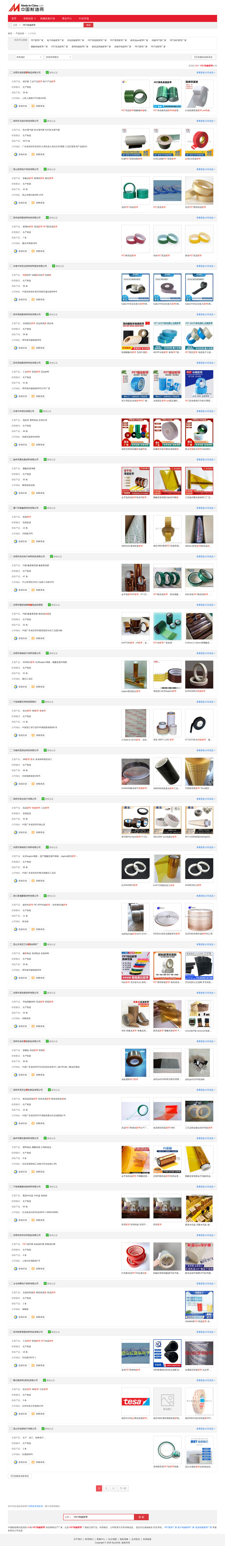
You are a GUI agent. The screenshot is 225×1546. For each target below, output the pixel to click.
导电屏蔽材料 (29, 1001)
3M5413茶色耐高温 (199, 546)
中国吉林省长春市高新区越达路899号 (39, 291)
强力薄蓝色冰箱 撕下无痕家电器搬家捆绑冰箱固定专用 (135, 400)
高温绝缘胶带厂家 (75, 40)
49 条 (25, 431)
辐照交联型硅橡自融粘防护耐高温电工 (135, 449)
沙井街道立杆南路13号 (32, 1406)
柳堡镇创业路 (28, 485)
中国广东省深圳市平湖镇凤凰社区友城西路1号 (44, 1115)
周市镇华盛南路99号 (31, 340)
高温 (38, 226)
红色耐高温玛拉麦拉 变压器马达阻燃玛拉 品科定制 (135, 1273)
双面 (36, 371)
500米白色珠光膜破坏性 (166, 933)
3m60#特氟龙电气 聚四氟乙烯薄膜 (135, 788)
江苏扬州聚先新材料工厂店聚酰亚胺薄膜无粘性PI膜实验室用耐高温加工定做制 (199, 497)
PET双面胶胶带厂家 (97, 40)
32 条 (25, 624)
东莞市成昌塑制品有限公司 (27, 72)
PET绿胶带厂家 (158, 46)
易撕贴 (26, 1050)
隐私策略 (124, 1539)
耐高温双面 (30, 1098)
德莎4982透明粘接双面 (167, 545)
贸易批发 (27, 522)
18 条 (25, 1352)
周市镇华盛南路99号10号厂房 (36, 388)
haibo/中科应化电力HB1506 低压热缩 (199, 304)
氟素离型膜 (43, 565)
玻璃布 (39, 178)
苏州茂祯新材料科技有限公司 (27, 314)
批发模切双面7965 (164, 1127)
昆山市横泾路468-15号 (32, 195)
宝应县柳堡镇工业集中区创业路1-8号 (39, 1163)
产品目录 (20, 33)
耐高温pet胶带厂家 (139, 40)
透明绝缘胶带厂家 (80, 46)
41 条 (25, 382)
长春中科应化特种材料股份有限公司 (30, 266)
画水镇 (25, 921)
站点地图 (112, 1539)
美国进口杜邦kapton (164, 691)
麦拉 (49, 178)
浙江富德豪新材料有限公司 (25, 895)
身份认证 (52, 72)
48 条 (25, 770)
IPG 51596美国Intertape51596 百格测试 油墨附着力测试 (199, 836)
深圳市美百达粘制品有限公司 (28, 1090)
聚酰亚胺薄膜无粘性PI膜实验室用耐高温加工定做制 (167, 497)
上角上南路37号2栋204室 (34, 98)
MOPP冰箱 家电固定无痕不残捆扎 (167, 352)
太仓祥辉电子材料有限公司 (25, 1283)
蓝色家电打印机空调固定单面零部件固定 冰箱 (199, 400)
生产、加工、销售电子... (34, 1437)
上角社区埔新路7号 (31, 1260)
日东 (44, 1389)
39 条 (25, 334)
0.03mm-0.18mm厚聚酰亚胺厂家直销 (199, 642)
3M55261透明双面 (132, 546)
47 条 (25, 576)
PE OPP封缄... (43, 904)
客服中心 (101, 1539)
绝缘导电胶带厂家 (122, 46)
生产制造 (27, 87)
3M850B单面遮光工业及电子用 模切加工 (167, 788)
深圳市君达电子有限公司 (24, 799)
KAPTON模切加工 (164, 885)
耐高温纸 (44, 613)
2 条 (25, 1448)
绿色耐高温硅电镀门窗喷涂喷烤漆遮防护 (167, 1466)
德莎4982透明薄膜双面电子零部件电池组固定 (167, 1418)
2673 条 (26, 141)
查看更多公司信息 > (206, 72)
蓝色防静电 (130, 1369)
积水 (27, 710)
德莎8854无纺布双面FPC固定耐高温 (199, 1418)
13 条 (25, 528)
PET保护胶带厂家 (178, 40)
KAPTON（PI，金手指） (135, 642)
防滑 (157, 1224)
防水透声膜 (39, 129)
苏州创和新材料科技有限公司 (27, 217)
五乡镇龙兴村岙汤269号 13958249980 (40, 1212)
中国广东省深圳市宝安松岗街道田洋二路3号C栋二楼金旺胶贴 (51, 1067)
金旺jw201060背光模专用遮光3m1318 (167, 1079)
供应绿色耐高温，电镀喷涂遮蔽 (199, 594)
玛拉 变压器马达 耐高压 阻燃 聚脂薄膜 (135, 982)
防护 (27, 275)
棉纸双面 (41, 1292)
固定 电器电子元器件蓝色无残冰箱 (199, 352)
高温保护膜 (39, 1244)
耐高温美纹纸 (58, 1098)
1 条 (25, 1303)
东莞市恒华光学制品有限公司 (27, 1235)
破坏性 (28, 904)
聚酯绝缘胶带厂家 (39, 46)
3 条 (25, 1400)
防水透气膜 (28, 129)
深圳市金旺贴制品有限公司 (27, 1041)
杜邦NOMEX (195, 691)
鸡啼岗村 (26, 1018)
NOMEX (29, 662)
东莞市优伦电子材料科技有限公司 (29, 556)
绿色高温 (161, 255)
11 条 (25, 721)
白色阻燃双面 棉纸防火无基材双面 (199, 110)
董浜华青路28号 (29, 243)
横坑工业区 (27, 678)
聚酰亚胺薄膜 (29, 468)
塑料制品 (34, 420)
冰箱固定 (29, 323)
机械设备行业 (47, 18)
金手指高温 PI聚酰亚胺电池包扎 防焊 (135, 1176)
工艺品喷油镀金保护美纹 (199, 1127)
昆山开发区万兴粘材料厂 (25, 944)
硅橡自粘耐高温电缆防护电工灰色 (167, 449)
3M (35, 710)
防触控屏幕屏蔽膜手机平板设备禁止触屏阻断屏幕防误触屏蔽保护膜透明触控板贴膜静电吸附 (167, 1273)
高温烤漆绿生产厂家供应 (135, 1127)
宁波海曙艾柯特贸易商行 (24, 701)
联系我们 (89, 1539)
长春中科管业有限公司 (23, 411)
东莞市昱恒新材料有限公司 (25, 992)
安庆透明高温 (195, 207)
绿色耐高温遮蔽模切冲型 (167, 110)
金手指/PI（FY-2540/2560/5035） (135, 594)
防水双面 (193, 158)
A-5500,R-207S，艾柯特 (135, 739)
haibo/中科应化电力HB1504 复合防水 (135, 304)
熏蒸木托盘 (28, 1195)
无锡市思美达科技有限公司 (25, 750)
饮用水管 (43, 420)
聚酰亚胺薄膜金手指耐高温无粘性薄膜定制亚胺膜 (199, 1176)
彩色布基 (44, 1098)
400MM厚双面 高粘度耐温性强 (199, 1321)
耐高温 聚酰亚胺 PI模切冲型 (167, 1030)
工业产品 (36, 81)
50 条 (25, 1206)
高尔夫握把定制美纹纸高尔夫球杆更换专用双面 (199, 1466)
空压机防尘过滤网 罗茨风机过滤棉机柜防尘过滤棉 (199, 982)
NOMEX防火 (193, 885)
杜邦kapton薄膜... (43, 662)
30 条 (25, 479)
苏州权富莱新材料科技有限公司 (28, 1332)
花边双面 (41, 323)
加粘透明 (129, 1079)
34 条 (25, 1012)
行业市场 (84, 18)
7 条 (25, 237)
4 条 (25, 1255)
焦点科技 (116, 1542)
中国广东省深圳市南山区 (33, 824)
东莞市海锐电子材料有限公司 (27, 653)
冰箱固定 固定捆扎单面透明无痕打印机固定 (167, 400)
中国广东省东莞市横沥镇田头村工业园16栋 (42, 630)
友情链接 (147, 1539)
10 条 (25, 1109)
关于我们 (78, 1539)
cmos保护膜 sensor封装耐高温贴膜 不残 (199, 1030)
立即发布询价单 (35, 1506)
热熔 (48, 275)
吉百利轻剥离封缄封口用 (199, 933)
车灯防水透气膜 (52, 129)
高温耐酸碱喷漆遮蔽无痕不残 (135, 110)
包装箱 (44, 1195)
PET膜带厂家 (141, 46)
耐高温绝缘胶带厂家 (101, 46)
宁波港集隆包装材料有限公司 (27, 1186)
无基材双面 (29, 1292)
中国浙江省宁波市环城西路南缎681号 (39, 727)
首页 (13, 18)
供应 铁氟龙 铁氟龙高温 (135, 1030)
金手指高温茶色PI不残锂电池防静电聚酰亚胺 (135, 497)
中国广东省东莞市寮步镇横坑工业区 (39, 873)
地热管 (26, 420)
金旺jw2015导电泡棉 (194, 1079)
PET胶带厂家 (37, 40)
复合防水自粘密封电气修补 (199, 449)
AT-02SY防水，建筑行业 (199, 739)
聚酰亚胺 (36, 1147)
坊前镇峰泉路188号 (31, 776)
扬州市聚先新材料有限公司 (25, 459)
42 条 (25, 189)
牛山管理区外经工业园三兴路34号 (38, 582)
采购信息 (29, 18)
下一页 (123, 1488)
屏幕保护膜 (50, 1244)
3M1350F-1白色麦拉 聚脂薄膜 (167, 836)
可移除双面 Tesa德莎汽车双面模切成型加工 (199, 788)
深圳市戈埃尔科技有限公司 (25, 121)
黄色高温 (193, 255)
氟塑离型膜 (32, 565)
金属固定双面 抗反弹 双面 (199, 1369)
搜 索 (141, 1517)
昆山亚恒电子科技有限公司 (25, 169)
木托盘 (37, 1195)
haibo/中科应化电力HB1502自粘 (167, 304)
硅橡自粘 (38, 275)
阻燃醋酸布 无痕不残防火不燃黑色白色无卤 (135, 352)
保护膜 (26, 81)
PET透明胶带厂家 (118, 40)
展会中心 (67, 18)
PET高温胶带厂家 (59, 46)
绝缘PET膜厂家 (159, 40)
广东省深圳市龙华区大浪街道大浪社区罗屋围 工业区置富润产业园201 (54, 146)
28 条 (25, 92)
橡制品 (27, 953)
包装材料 (45, 953)
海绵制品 (36, 953)
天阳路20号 (27, 533)
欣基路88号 (27, 1454)
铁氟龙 (28, 178)
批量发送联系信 (203, 57)
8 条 (25, 1158)
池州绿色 (129, 207)
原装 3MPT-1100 (163, 739)
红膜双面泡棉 (131, 158)
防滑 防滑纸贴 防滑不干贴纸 (135, 1224)
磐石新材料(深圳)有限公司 (25, 1380)
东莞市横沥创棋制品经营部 (28, 605)
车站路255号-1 (29, 1357)
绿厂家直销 (162, 642)
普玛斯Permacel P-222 (135, 836)
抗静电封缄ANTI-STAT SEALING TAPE (135, 934)
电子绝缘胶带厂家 (55, 40)
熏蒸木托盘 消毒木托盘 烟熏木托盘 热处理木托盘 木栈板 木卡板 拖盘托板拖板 (199, 1224)
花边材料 (45, 371)
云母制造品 (46, 1147)
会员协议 (135, 1539)
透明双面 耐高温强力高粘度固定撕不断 (167, 982)
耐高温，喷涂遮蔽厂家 (167, 594)
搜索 (88, 25)
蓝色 (159, 207)
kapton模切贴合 (130, 691)
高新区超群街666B (31, 436)
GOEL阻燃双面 (164, 158)
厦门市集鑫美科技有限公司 (25, 508)
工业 (27, 371)
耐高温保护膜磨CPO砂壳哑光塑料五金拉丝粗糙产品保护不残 (199, 1273)
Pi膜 (25, 613)
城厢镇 (25, 1309)
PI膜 (25, 565)
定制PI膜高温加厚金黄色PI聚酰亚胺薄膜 (167, 1176)
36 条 (25, 286)
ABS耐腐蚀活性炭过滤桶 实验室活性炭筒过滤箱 (167, 1369)
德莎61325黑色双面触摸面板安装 (135, 1418)
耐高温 (50, 226)
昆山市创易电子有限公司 (24, 1428)
